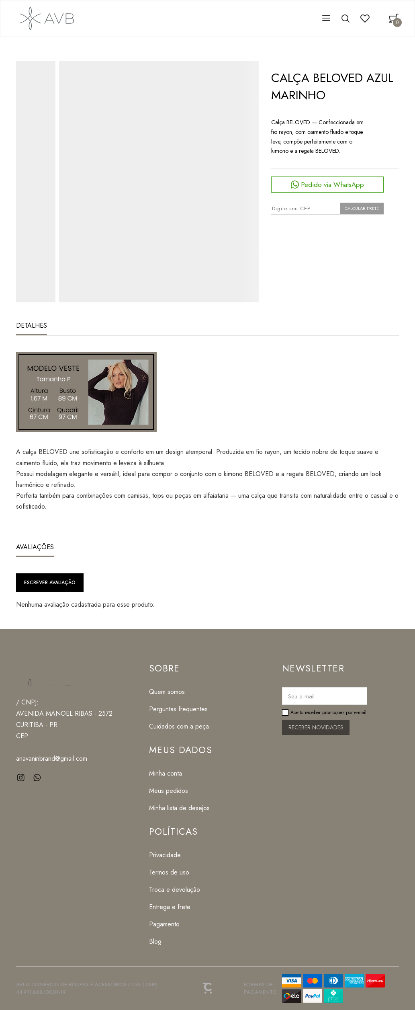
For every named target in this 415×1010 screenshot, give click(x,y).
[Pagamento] (174, 924)
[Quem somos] (179, 691)
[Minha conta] (180, 773)
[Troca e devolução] (174, 889)
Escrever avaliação (50, 582)
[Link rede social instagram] (21, 778)
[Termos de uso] (174, 872)
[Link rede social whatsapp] (37, 778)
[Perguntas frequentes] (179, 709)
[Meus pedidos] (180, 790)
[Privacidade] (174, 855)
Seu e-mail (301, 696)
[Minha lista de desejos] (180, 808)
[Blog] (174, 941)
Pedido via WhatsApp (332, 184)
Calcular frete (362, 208)
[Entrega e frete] (174, 906)
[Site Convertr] (207, 988)
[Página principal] (45, 18)
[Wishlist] (365, 18)
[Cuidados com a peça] (179, 726)
